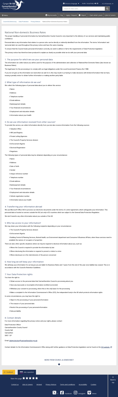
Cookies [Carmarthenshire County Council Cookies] (93, 384)
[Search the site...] (83, 8)
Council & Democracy (10, 21)
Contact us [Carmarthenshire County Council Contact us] (15, 384)
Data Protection (24, 21)
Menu (4, 15)
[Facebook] (66, 392)
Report (82, 15)
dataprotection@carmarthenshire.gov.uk (23, 341)
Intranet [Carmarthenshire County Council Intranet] (39, 384)
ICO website (106, 347)
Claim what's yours (95, 15)
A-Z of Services (107, 4)
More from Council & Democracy (59, 360)
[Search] (107, 8)
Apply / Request (71, 15)
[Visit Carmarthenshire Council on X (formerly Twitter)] (55, 392)
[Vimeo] (92, 392)
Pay (61, 15)
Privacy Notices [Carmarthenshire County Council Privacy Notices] (51, 384)
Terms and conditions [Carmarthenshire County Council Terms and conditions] (67, 384)
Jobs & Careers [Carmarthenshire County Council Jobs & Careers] (27, 384)
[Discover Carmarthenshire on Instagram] (79, 392)
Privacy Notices (35, 21)
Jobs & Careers (110, 15)
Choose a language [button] (71, 3)
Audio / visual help (90, 3)
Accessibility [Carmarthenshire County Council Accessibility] (83, 384)
